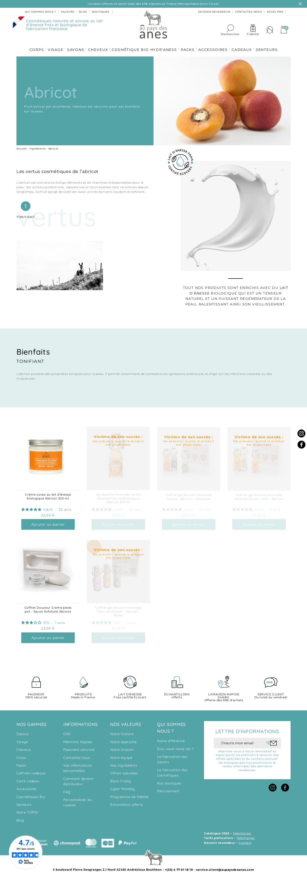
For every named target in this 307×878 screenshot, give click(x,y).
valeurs (67, 11)
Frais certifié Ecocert (130, 694)
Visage (22, 740)
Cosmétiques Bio (30, 795)
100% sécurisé (36, 694)
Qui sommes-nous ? (40, 11)
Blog (20, 818)
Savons (22, 732)
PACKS (188, 46)
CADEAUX (244, 46)
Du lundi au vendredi (271, 694)
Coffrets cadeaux (31, 771)
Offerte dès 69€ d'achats (224, 695)
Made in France (83, 694)
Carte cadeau (27, 779)
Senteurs (24, 802)
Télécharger (242, 831)
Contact (245, 841)
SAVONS (74, 46)
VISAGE (53, 46)
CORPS (34, 46)
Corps (21, 756)
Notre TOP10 (27, 810)
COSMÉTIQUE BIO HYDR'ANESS (144, 46)
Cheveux (23, 748)
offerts (177, 694)
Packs (21, 763)
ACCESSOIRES (214, 46)
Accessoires (26, 787)
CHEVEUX (97, 46)
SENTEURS (269, 46)
